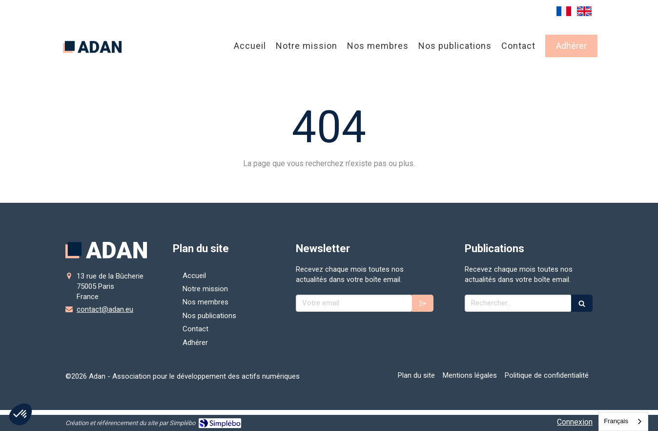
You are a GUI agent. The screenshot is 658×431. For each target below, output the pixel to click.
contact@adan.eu (105, 309)
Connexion (575, 422)
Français (616, 421)
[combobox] (623, 421)
